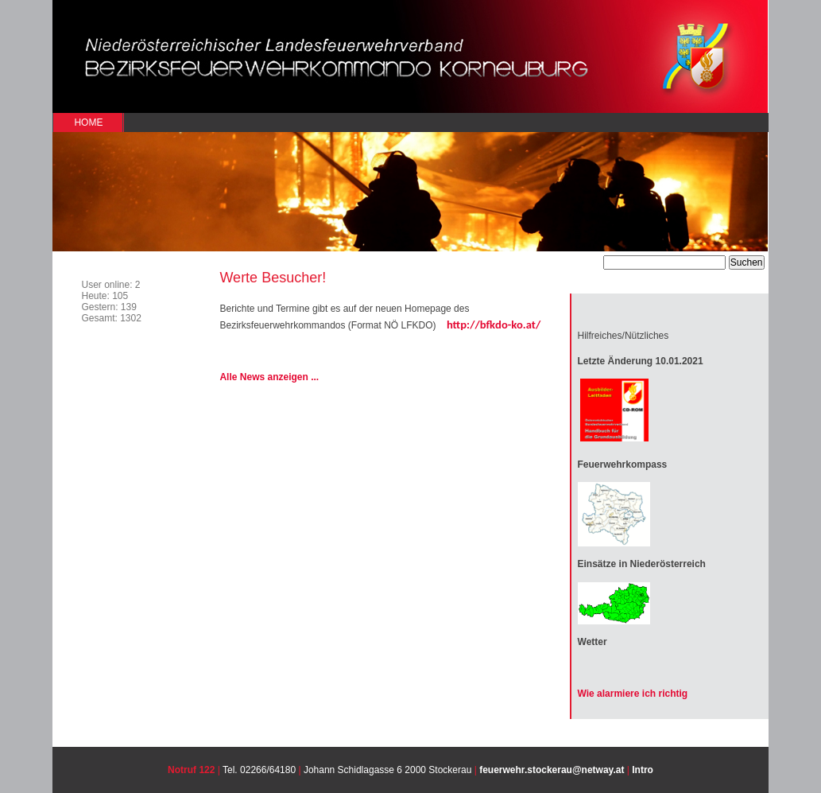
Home (88, 122)
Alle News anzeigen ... (269, 377)
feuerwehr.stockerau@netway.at (551, 770)
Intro (642, 770)
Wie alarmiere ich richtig (633, 693)
